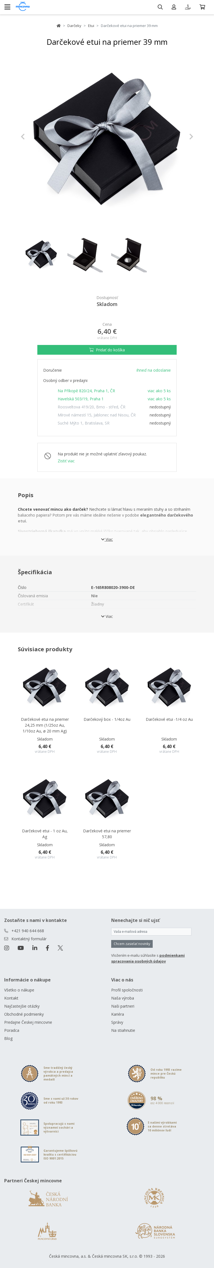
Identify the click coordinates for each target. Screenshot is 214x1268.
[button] (34, 136)
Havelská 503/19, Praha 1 (81, 398)
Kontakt (11, 998)
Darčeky (74, 25)
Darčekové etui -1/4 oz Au (169, 719)
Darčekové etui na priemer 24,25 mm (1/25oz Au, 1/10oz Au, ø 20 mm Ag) (45, 725)
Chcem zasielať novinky (132, 943)
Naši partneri (122, 1006)
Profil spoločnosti (127, 990)
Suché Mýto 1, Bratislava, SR (84, 423)
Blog (8, 1038)
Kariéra (117, 1014)
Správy (117, 1022)
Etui (91, 25)
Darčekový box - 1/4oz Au (107, 719)
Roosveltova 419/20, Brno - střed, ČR (91, 406)
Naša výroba (122, 998)
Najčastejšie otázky (22, 1006)
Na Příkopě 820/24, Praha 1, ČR (86, 390)
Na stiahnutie (123, 1030)
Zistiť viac (66, 460)
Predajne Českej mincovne (28, 1022)
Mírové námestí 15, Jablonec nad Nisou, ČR (97, 415)
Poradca (11, 1030)
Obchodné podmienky (24, 1014)
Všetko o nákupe (19, 990)
